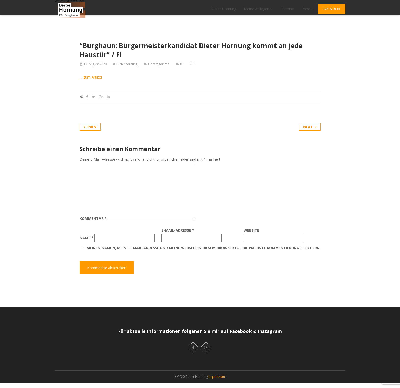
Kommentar (93, 224)
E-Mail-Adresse (177, 236)
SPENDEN (331, 11)
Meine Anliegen (258, 11)
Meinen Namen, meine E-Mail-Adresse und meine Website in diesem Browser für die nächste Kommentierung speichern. (203, 253)
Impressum (217, 382)
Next (310, 131)
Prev (90, 131)
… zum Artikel (91, 82)
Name (86, 243)
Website (251, 236)
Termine (287, 11)
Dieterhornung (127, 69)
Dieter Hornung (223, 11)
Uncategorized (159, 69)
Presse (307, 11)
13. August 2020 (95, 69)
